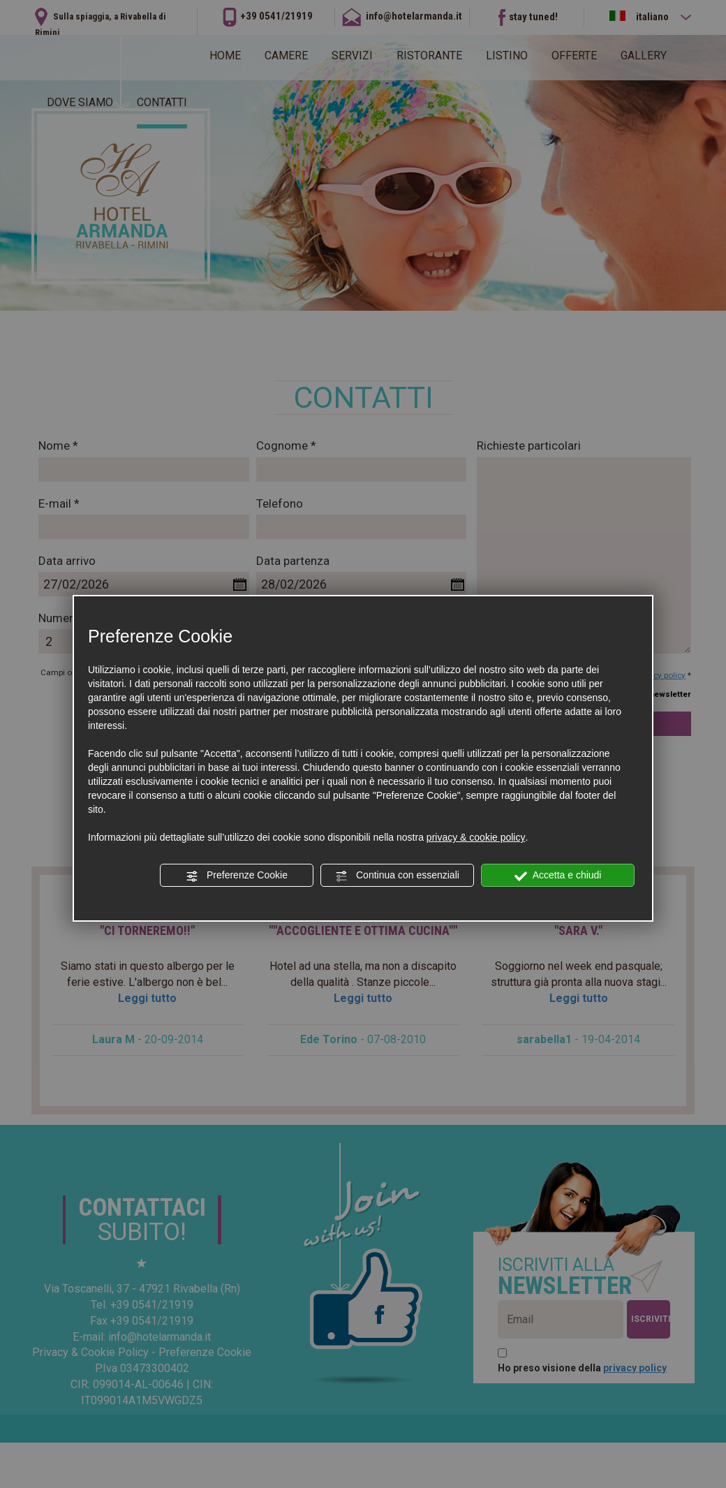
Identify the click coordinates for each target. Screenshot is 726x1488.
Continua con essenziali (397, 875)
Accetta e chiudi (558, 875)
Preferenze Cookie (237, 875)
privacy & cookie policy (476, 837)
